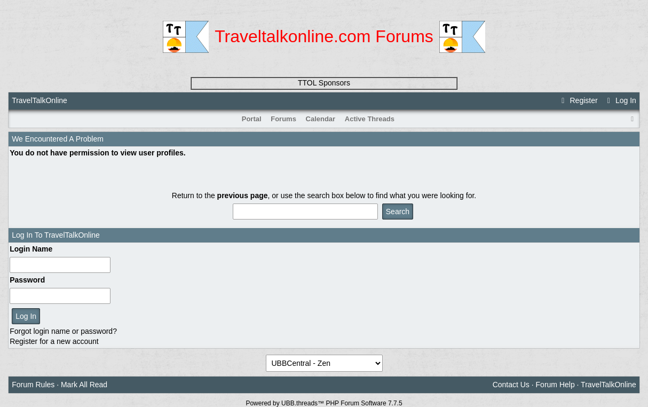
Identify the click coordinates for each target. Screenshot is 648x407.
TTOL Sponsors (324, 83)
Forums (283, 119)
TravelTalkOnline (39, 100)
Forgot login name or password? (63, 331)
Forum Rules (33, 384)
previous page (242, 195)
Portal (252, 119)
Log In (620, 100)
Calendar (321, 119)
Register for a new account (54, 341)
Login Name (31, 249)
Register (578, 100)
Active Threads (369, 119)
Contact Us (511, 384)
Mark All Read (84, 384)
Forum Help (555, 384)
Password (27, 280)
